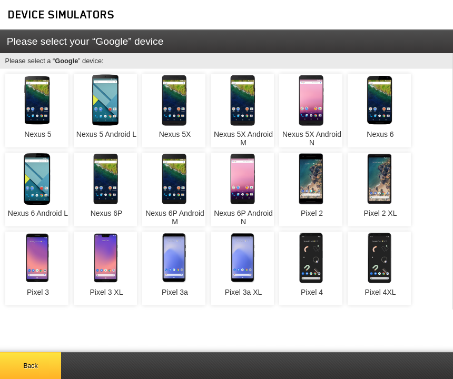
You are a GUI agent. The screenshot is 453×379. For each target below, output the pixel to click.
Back (30, 366)
